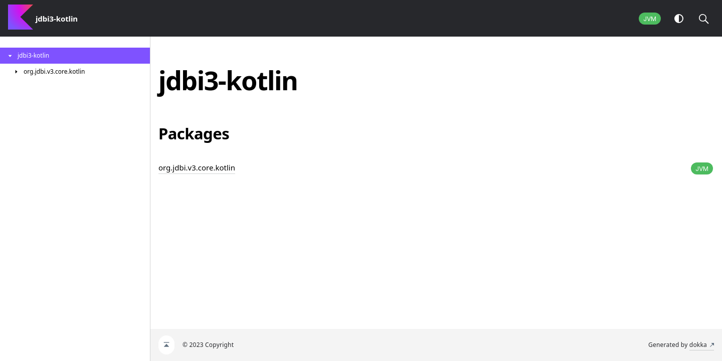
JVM (649, 19)
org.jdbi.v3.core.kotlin (196, 167)
